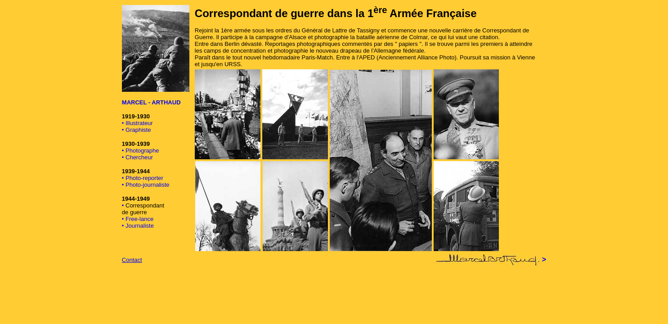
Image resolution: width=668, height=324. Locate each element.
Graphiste (138, 129)
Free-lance (139, 219)
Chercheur (139, 157)
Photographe (142, 150)
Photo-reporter (144, 178)
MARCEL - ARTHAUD (151, 102)
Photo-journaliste (148, 184)
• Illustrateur (137, 123)
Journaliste (140, 225)
